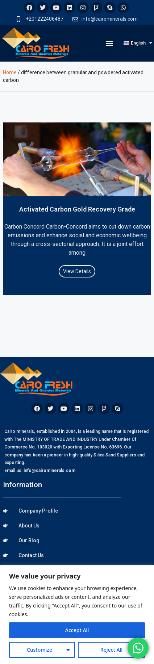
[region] (77, 614)
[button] (110, 43)
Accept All (77, 630)
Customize (39, 649)
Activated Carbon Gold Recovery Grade (77, 209)
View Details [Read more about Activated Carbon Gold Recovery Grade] (77, 271)
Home (10, 72)
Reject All (111, 649)
